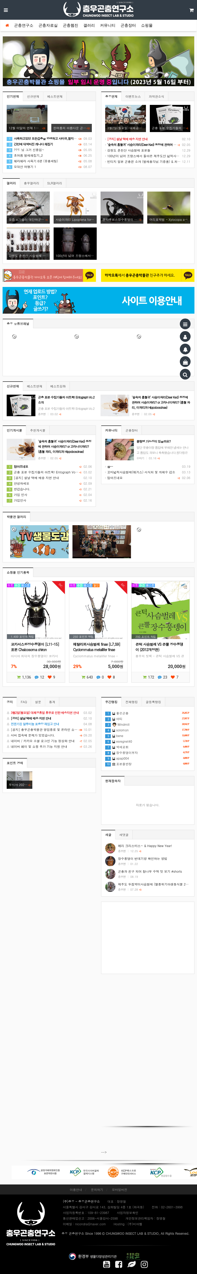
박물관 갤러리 (16, 516)
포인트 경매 (15, 763)
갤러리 (89, 25)
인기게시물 (14, 430)
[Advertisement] (147, 938)
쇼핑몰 (147, 25)
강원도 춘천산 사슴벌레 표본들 (127, 150)
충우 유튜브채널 (18, 323)
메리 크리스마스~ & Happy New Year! (145, 845)
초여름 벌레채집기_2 (25, 155)
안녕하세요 (18, 483)
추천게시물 (37, 430)
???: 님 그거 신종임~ (25, 149)
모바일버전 (119, 1189)
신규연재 (33, 96)
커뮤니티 (107, 25)
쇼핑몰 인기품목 (18, 572)
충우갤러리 (31, 183)
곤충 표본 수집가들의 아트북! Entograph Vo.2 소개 (46, 472)
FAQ (24, 702)
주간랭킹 (111, 702)
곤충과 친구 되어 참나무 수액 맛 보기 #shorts (150, 871)
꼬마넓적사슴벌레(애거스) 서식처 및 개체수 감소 (140, 472)
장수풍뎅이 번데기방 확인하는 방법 (142, 858)
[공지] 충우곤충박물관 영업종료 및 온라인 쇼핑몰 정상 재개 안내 (49, 729)
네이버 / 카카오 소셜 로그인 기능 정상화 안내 (49, 741)
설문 (38, 702)
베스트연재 (55, 96)
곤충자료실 (48, 25)
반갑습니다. (19, 489)
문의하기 (97, 1189)
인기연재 (13, 96)
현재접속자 (113, 781)
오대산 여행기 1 (21, 166)
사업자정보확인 (127, 1212)
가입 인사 (17, 494)
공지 (10, 702)
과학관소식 (156, 96)
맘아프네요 (114, 477)
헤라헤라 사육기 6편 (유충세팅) (32, 161)
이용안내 (76, 1189)
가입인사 (16, 500)
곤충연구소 (23, 25)
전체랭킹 (131, 702)
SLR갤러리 (54, 183)
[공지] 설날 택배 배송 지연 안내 (33, 477)
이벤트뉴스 (133, 96)
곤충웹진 (70, 25)
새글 (108, 834)
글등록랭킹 (153, 702)
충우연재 (111, 96)
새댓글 (124, 834)
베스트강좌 (58, 386)
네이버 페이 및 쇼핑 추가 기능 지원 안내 (49, 746)
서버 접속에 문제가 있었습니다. (49, 735)
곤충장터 (128, 25)
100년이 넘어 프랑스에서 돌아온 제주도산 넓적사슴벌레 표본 (149, 156)
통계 (52, 702)
